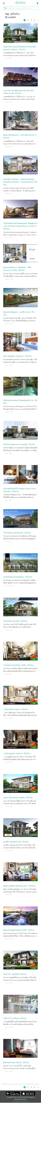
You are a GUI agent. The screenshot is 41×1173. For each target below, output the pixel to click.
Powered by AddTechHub (20, 1101)
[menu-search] (37, 3)
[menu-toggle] (4, 3)
